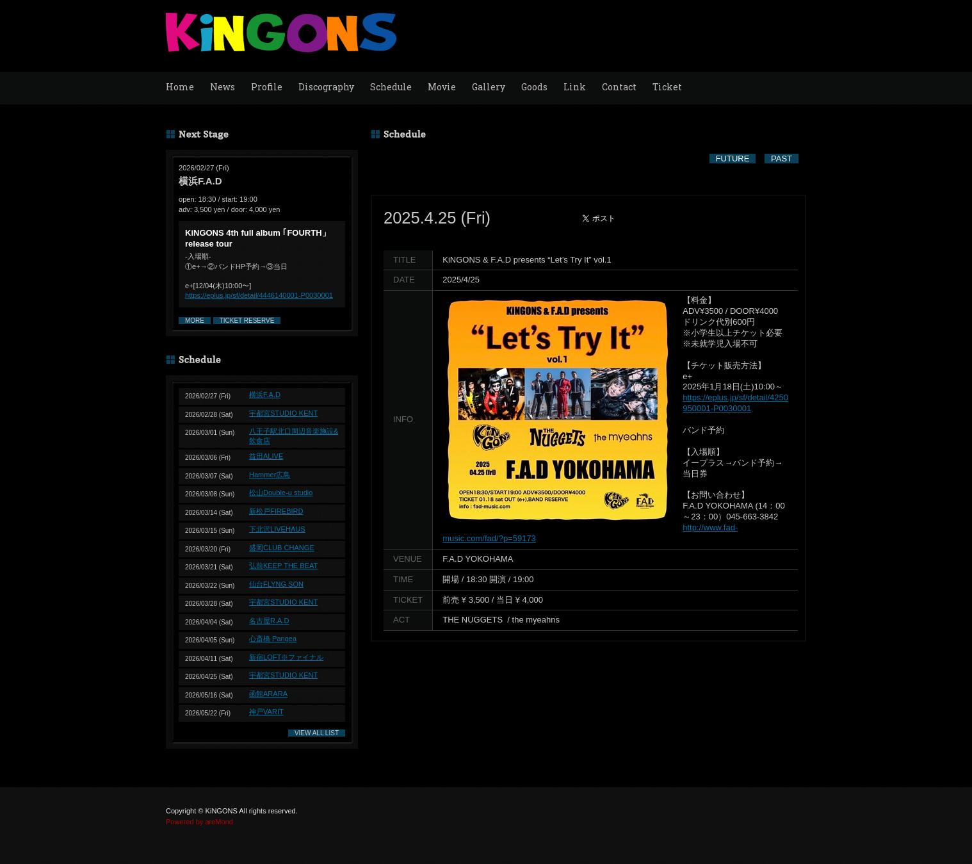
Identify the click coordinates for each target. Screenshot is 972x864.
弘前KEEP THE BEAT (283, 565)
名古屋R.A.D (269, 620)
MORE (194, 320)
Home (180, 87)
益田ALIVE (266, 456)
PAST (781, 158)
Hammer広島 (269, 474)
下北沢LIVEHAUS (277, 529)
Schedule (391, 87)
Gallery (488, 87)
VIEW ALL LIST (317, 733)
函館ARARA (268, 693)
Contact (619, 87)
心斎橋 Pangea (272, 638)
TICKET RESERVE (247, 320)
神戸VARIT (266, 711)
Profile (266, 87)
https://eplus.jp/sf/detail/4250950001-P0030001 (735, 403)
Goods (534, 87)
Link (574, 87)
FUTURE (733, 158)
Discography (326, 87)
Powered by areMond (199, 822)
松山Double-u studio (280, 492)
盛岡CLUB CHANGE (281, 547)
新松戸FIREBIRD (276, 511)
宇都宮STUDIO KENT (283, 413)
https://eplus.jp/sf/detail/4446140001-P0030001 (259, 295)
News (222, 87)
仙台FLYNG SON (276, 584)
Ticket (667, 87)
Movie (442, 87)
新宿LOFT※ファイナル (286, 657)
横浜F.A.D (264, 394)
